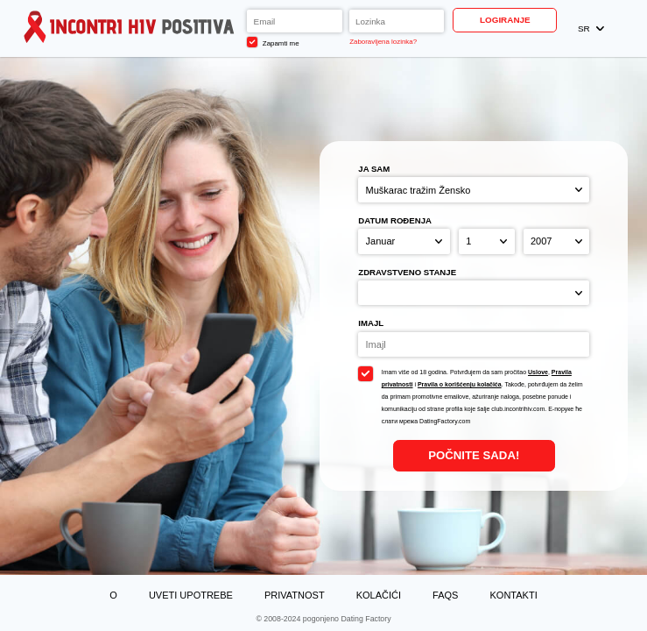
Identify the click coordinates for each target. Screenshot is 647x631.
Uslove (538, 372)
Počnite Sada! (473, 455)
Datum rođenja (395, 220)
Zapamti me (273, 42)
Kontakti (514, 595)
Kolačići (378, 595)
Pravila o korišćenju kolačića (460, 384)
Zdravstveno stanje (407, 272)
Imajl (370, 323)
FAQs (445, 595)
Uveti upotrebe (191, 595)
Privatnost (294, 595)
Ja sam (374, 169)
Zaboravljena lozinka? (383, 42)
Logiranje (505, 20)
